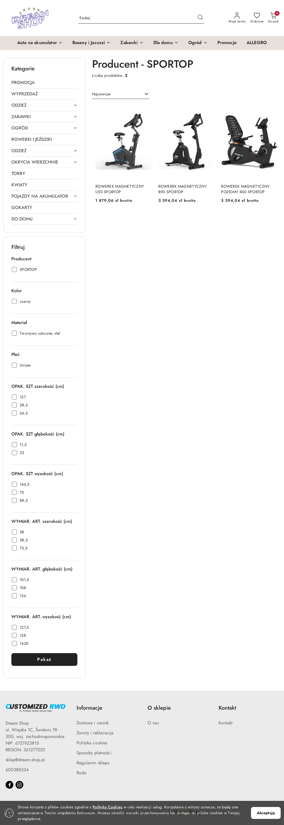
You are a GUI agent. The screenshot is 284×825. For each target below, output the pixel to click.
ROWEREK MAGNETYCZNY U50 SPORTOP (119, 189)
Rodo (82, 773)
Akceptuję (266, 813)
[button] (40, 43)
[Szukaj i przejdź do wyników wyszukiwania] (200, 18)
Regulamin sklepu (93, 763)
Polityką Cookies (107, 807)
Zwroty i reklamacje (95, 733)
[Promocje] (227, 43)
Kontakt (225, 723)
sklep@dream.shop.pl (25, 760)
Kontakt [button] (227, 708)
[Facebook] (9, 785)
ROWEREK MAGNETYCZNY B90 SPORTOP (182, 189)
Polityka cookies (92, 743)
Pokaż (44, 659)
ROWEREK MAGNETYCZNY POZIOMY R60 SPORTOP (245, 189)
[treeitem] (44, 82)
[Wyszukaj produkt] (141, 18)
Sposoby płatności (94, 753)
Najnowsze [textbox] (101, 94)
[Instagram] (19, 785)
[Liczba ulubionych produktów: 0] (257, 18)
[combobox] (120, 94)
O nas (153, 723)
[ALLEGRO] (256, 43)
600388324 (17, 770)
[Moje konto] (237, 18)
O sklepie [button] (159, 708)
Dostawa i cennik (93, 723)
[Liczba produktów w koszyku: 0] (273, 18)
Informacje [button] (89, 708)
